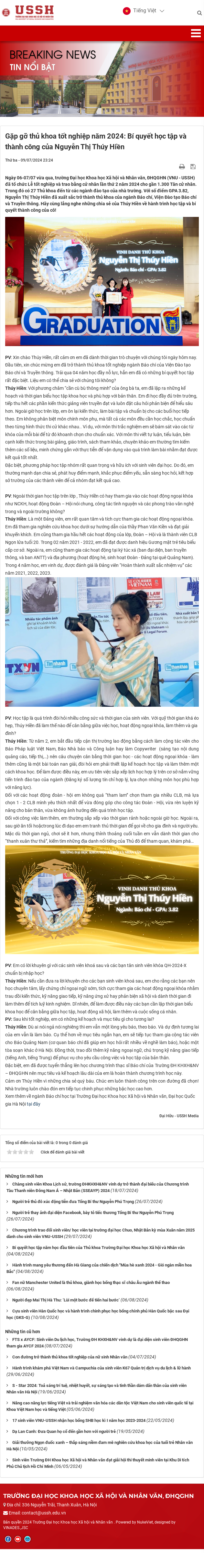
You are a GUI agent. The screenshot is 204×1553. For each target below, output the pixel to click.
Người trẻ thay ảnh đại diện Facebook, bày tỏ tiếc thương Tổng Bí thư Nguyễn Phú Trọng (93, 1216)
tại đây (33, 1108)
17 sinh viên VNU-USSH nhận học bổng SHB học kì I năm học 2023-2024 (78, 1424)
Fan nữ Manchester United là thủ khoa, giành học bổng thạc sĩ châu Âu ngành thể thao (91, 1286)
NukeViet (145, 1526)
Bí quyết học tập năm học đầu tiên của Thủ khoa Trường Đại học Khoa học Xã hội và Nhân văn (98, 1251)
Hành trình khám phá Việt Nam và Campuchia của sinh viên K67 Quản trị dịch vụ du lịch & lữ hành (101, 1371)
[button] (138, 13)
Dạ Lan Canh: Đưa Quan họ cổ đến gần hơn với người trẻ (64, 1435)
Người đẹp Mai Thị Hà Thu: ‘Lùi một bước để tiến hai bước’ (66, 1303)
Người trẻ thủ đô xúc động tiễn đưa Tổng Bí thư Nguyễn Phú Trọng (73, 1205)
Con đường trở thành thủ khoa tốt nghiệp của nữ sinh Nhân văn (69, 1360)
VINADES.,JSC (15, 1532)
